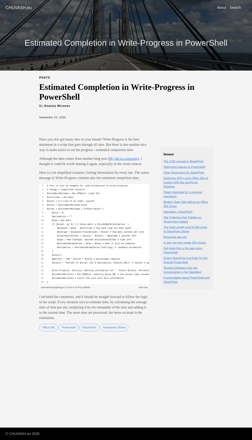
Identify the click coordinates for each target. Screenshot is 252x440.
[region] (94, 234)
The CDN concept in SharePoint (183, 161)
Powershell (68, 327)
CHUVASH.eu (19, 7)
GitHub (86, 287)
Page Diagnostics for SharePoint (183, 172)
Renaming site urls (175, 237)
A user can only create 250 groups (184, 242)
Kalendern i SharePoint (177, 211)
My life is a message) (124, 158)
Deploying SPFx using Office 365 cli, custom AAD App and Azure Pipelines (186, 182)
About (221, 7)
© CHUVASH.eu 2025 (23, 434)
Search (235, 7)
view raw (143, 287)
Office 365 (48, 327)
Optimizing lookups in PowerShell (184, 167)
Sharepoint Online (114, 327)
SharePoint (89, 327)
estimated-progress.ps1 (53, 287)
